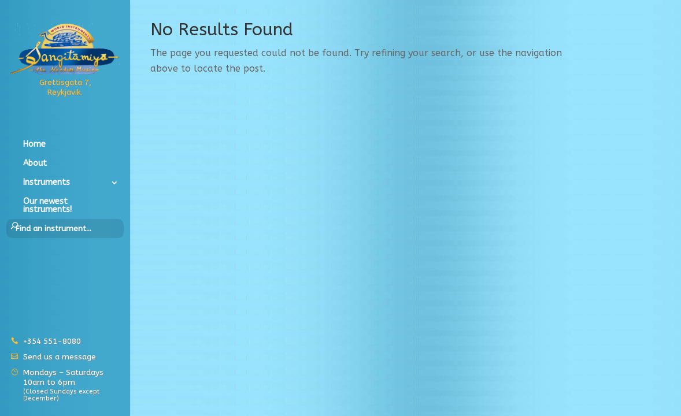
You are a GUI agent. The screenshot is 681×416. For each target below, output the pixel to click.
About (35, 163)
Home (34, 144)
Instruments (46, 183)
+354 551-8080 (52, 341)
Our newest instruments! (47, 206)
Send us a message (59, 357)
